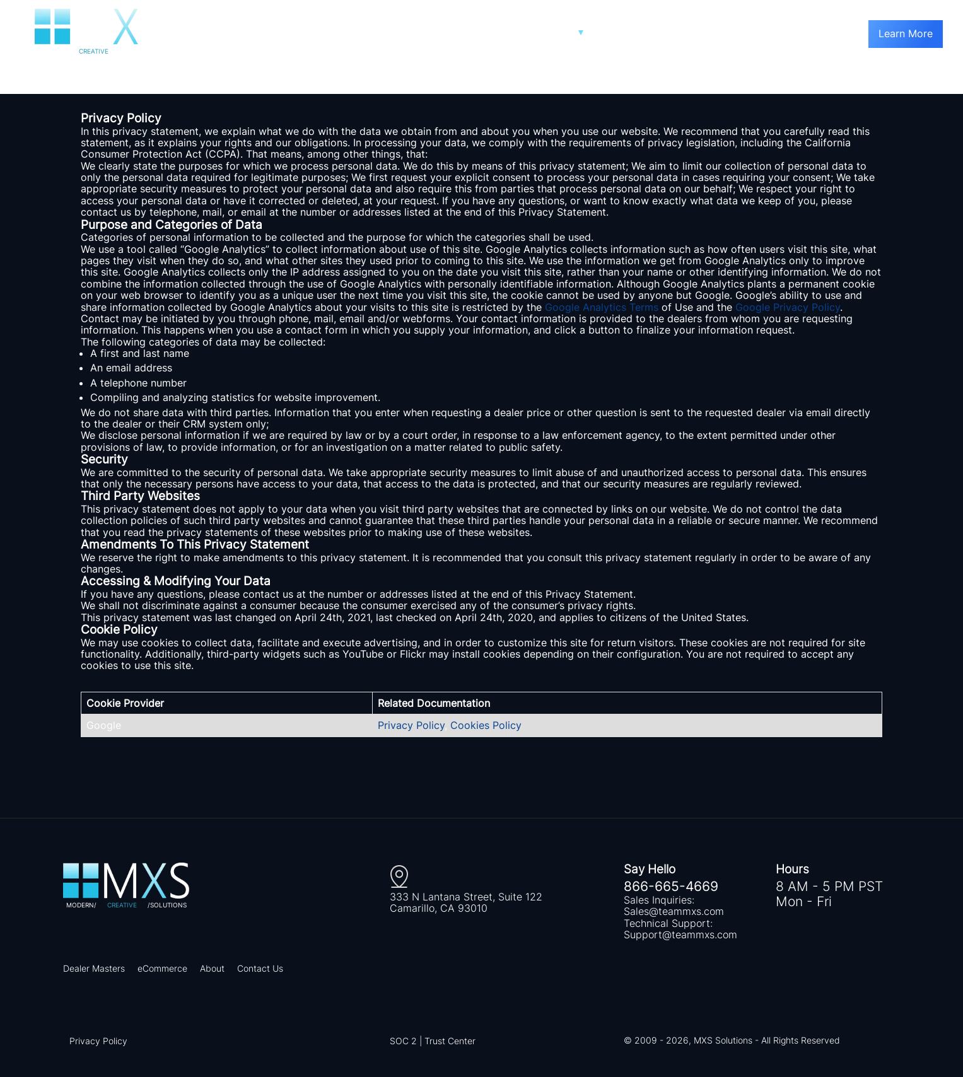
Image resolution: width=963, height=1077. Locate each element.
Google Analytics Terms (601, 307)
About (212, 968)
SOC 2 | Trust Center (433, 1040)
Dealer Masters (94, 968)
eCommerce (162, 968)
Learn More (905, 33)
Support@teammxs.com (680, 934)
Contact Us (260, 968)
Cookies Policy (486, 725)
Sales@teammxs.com (674, 911)
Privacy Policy (411, 725)
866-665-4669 (671, 886)
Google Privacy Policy (787, 307)
